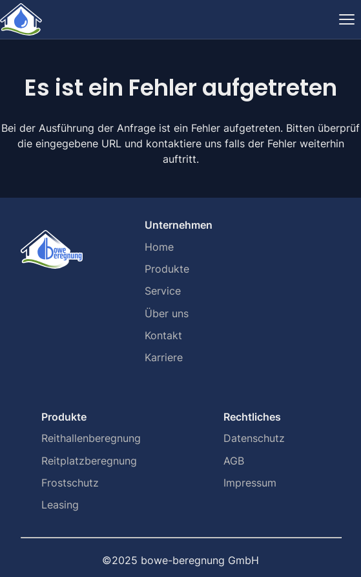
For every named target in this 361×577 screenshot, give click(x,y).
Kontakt (163, 335)
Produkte (167, 268)
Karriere (164, 357)
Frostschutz (70, 482)
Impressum (249, 482)
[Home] (21, 19)
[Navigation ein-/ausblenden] (347, 19)
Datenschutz (254, 438)
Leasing (60, 504)
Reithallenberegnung (91, 438)
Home (159, 246)
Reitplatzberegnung (89, 460)
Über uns (167, 313)
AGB (233, 460)
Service (163, 290)
